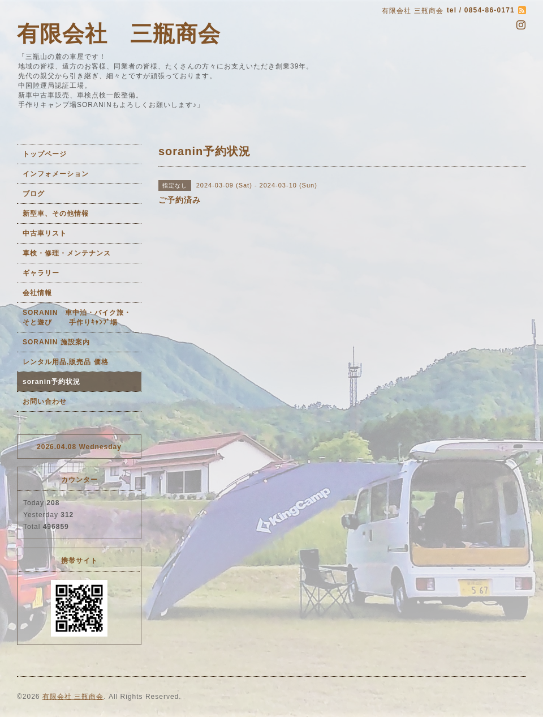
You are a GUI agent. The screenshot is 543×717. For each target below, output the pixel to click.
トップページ (45, 154)
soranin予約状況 (51, 382)
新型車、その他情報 (56, 213)
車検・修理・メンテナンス (67, 253)
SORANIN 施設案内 (56, 342)
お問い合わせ (45, 402)
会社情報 (37, 293)
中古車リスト (45, 233)
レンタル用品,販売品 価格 (66, 362)
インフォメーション (56, 174)
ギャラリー (41, 273)
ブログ (34, 194)
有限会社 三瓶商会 (119, 34)
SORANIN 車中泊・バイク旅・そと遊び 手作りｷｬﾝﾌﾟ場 (77, 317)
